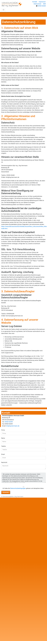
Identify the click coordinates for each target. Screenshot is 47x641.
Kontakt (34, 2)
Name (3, 438)
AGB (44, 4)
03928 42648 (41, 6)
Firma (3, 430)
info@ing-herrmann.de (12, 426)
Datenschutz (37, 4)
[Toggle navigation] (3, 9)
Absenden (6, 492)
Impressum (42, 2)
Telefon (3, 446)
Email (3, 454)
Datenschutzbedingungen (18, 488)
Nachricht (4, 462)
